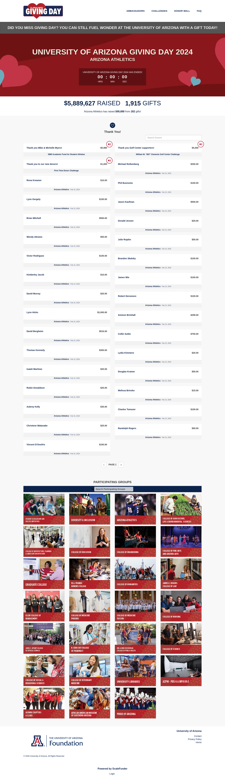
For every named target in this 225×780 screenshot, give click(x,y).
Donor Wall (182, 11)
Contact (198, 736)
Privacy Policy (195, 739)
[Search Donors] (173, 137)
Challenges (159, 11)
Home (199, 742)
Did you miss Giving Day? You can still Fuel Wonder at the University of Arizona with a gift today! (113, 28)
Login (112, 773)
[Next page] (121, 464)
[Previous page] (103, 464)
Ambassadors (135, 11)
